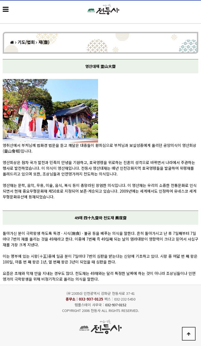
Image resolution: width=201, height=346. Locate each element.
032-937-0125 (91, 299)
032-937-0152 (115, 304)
